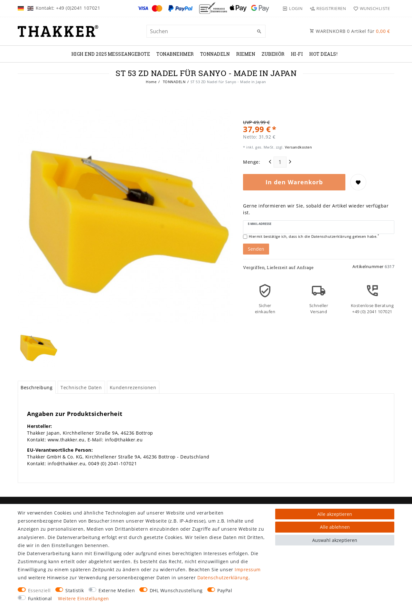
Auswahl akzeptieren (334, 540)
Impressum (248, 569)
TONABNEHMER (175, 54)
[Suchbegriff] (206, 31)
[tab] (37, 387)
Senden (256, 249)
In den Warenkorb (294, 182)
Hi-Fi (297, 54)
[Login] (292, 8)
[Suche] (259, 31)
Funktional (40, 598)
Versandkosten (298, 147)
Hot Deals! (323, 54)
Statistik (74, 590)
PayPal (224, 590)
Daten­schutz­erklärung (222, 577)
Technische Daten (81, 387)
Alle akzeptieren (334, 514)
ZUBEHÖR (273, 54)
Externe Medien (116, 590)
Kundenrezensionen (133, 387)
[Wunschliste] (370, 8)
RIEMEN (245, 54)
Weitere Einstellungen (83, 598)
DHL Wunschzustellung (176, 590)
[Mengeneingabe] (280, 162)
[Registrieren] (328, 8)
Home (151, 81)
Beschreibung (36, 387)
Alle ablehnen (335, 527)
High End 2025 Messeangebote (110, 54)
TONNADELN (215, 54)
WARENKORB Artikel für (350, 31)
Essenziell (39, 590)
